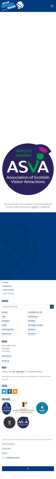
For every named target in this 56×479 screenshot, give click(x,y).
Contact (32, 333)
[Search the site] (28, 306)
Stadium (32, 320)
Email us (5, 360)
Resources (7, 333)
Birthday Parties (35, 325)
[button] (52, 307)
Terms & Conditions (8, 444)
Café (4, 325)
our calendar (18, 371)
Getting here (8, 329)
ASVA (34, 207)
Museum (6, 320)
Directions (6, 356)
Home (4, 312)
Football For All (35, 312)
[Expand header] (52, 6)
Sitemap (4, 453)
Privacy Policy (6, 448)
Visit (4, 316)
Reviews (31, 329)
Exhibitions (33, 316)
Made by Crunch (13, 458)
